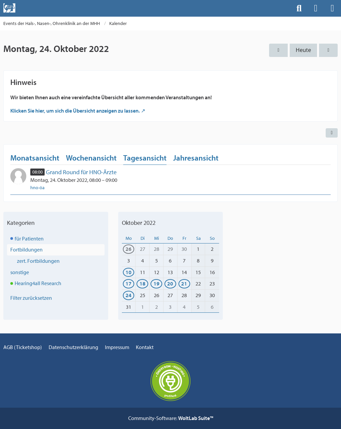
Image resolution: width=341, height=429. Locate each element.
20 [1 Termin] (170, 283)
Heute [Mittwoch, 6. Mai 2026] (303, 50)
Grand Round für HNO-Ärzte (81, 172)
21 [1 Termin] (184, 283)
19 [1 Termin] (157, 283)
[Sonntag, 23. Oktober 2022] (278, 50)
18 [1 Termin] (143, 283)
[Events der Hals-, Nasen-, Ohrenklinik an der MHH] (9, 8)
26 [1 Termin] (129, 248)
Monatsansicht (34, 158)
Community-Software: (170, 418)
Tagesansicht (145, 158)
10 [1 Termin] (129, 272)
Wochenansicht (91, 158)
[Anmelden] (315, 8)
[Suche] (299, 8)
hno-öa (37, 188)
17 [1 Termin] (129, 283)
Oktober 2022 (139, 222)
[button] (332, 133)
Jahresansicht (195, 158)
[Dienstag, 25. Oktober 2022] (328, 50)
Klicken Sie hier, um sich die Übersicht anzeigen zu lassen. (75, 110)
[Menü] (332, 8)
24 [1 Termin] (129, 295)
